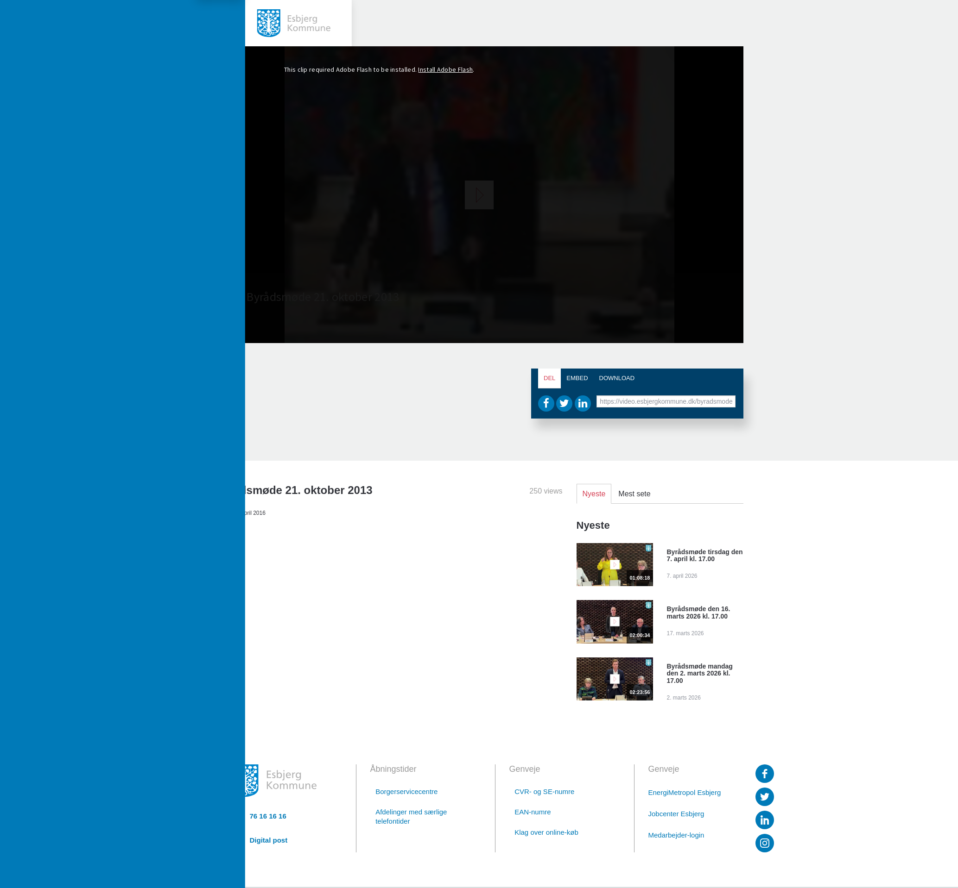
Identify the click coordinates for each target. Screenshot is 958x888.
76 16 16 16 (268, 816)
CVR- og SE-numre (544, 791)
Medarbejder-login (676, 835)
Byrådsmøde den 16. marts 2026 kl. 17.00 (698, 612)
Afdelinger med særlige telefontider (411, 816)
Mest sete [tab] (634, 494)
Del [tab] (549, 378)
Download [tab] (617, 378)
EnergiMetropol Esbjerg (684, 792)
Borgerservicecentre (406, 791)
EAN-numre (532, 812)
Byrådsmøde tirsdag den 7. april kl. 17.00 (705, 555)
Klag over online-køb (546, 832)
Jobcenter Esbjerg (676, 814)
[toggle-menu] (23, 23)
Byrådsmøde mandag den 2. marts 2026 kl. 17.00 (700, 674)
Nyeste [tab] (594, 494)
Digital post (269, 840)
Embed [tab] (577, 378)
